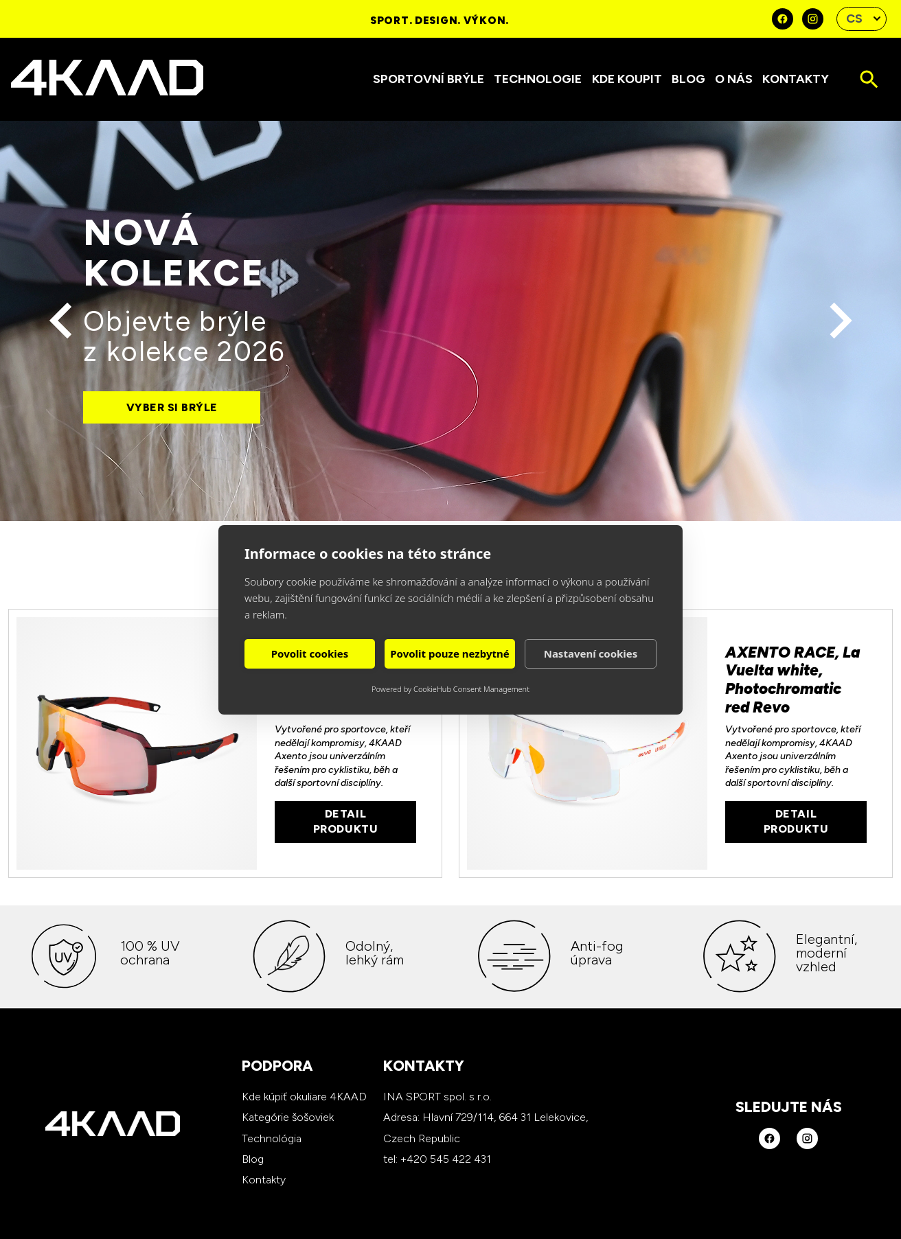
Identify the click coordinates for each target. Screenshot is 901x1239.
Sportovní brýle (428, 78)
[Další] (840, 321)
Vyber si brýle (172, 407)
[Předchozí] (61, 321)
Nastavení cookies (591, 653)
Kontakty (795, 78)
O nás (734, 78)
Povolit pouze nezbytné (449, 653)
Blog (688, 78)
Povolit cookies (309, 653)
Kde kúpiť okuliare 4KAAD (304, 1096)
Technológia (271, 1138)
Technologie (538, 78)
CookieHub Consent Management (471, 689)
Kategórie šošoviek (288, 1117)
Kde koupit (627, 78)
